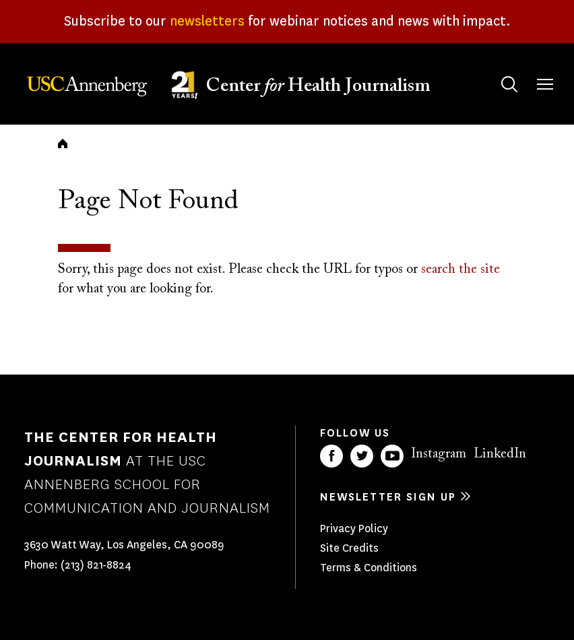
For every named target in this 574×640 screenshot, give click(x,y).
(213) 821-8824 (96, 565)
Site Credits (349, 548)
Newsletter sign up (388, 497)
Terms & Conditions (368, 568)
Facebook (331, 456)
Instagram (438, 454)
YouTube (392, 456)
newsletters (207, 21)
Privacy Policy (354, 528)
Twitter (361, 456)
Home (62, 143)
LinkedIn (500, 454)
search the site (460, 269)
